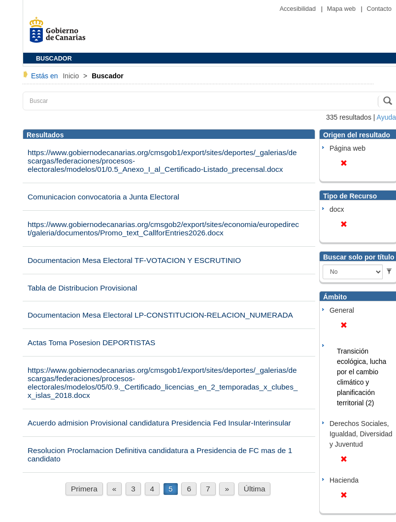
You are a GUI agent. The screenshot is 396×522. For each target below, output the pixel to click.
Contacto (379, 8)
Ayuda (386, 117)
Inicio (72, 76)
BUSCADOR (54, 58)
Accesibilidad (299, 8)
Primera (84, 489)
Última (254, 489)
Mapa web (342, 8)
